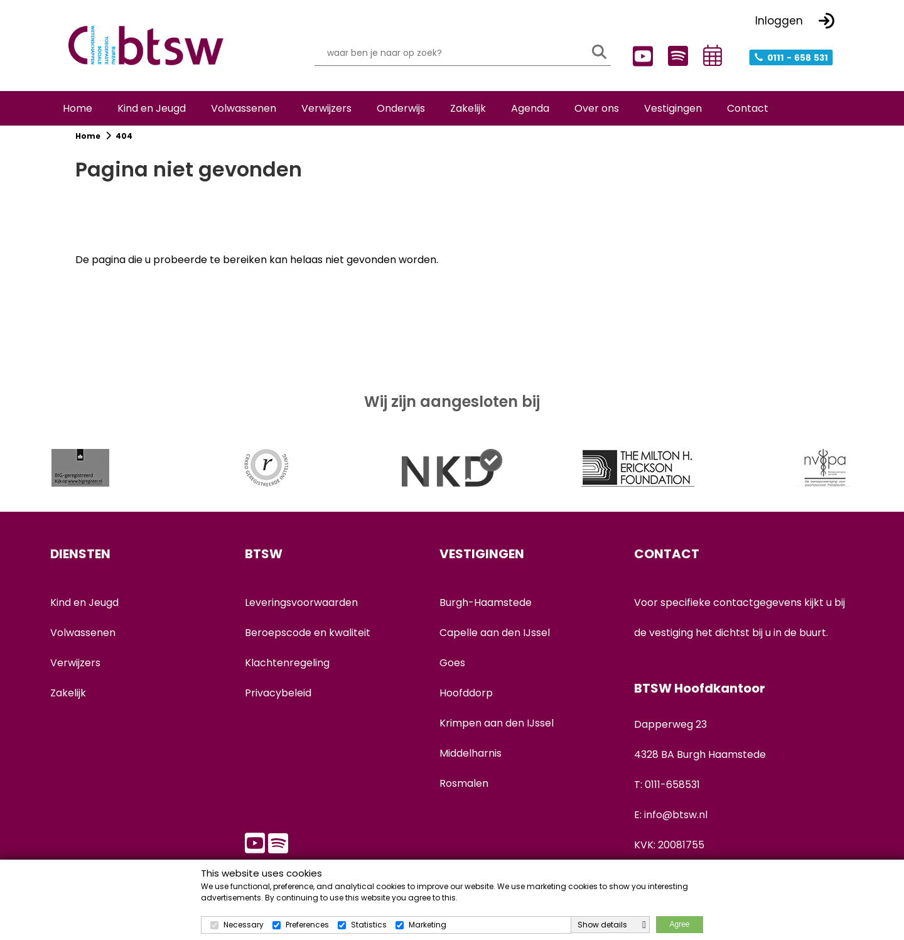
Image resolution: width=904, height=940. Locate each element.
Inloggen (779, 19)
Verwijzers (75, 673)
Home (88, 146)
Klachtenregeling (287, 673)
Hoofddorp (466, 703)
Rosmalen (463, 794)
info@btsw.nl (676, 825)
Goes (452, 673)
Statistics (369, 924)
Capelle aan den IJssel (494, 643)
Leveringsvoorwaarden (301, 613)
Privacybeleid (278, 703)
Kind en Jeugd (84, 613)
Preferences (307, 924)
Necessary (243, 924)
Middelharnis (470, 764)
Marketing (427, 924)
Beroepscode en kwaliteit (307, 643)
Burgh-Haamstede (485, 613)
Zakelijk (68, 703)
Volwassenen (83, 643)
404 (124, 146)
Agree (679, 924)
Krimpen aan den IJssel (496, 734)
